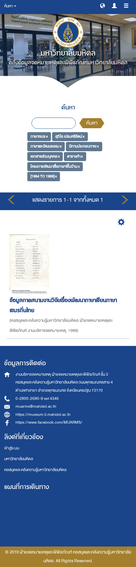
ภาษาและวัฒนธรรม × (46, 146)
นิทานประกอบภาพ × (84, 146)
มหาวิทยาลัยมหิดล (18, 458)
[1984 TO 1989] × (43, 176)
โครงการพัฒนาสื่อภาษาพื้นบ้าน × (55, 166)
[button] (102, 5)
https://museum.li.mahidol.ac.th (43, 414)
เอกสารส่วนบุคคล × (45, 156)
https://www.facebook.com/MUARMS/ (48, 422)
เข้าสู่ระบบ (11, 448)
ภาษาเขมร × (39, 136)
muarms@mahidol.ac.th (35, 406)
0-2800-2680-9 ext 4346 (37, 398)
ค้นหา (91, 123)
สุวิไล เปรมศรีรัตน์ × (69, 136)
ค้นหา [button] (10, 6)
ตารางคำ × (75, 156)
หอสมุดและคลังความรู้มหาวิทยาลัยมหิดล (35, 469)
